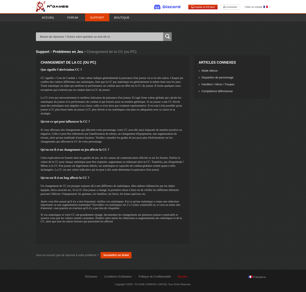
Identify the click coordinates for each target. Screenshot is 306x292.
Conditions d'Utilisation (118, 276)
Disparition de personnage (217, 77)
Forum (72, 17)
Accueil (48, 17)
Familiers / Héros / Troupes (218, 84)
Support (97, 17)
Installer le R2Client (203, 7)
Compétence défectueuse (217, 91)
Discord (182, 276)
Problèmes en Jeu (68, 52)
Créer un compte (253, 7)
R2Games (91, 276)
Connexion (230, 7)
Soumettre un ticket (116, 255)
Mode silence (210, 70)
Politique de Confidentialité (155, 276)
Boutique (121, 17)
